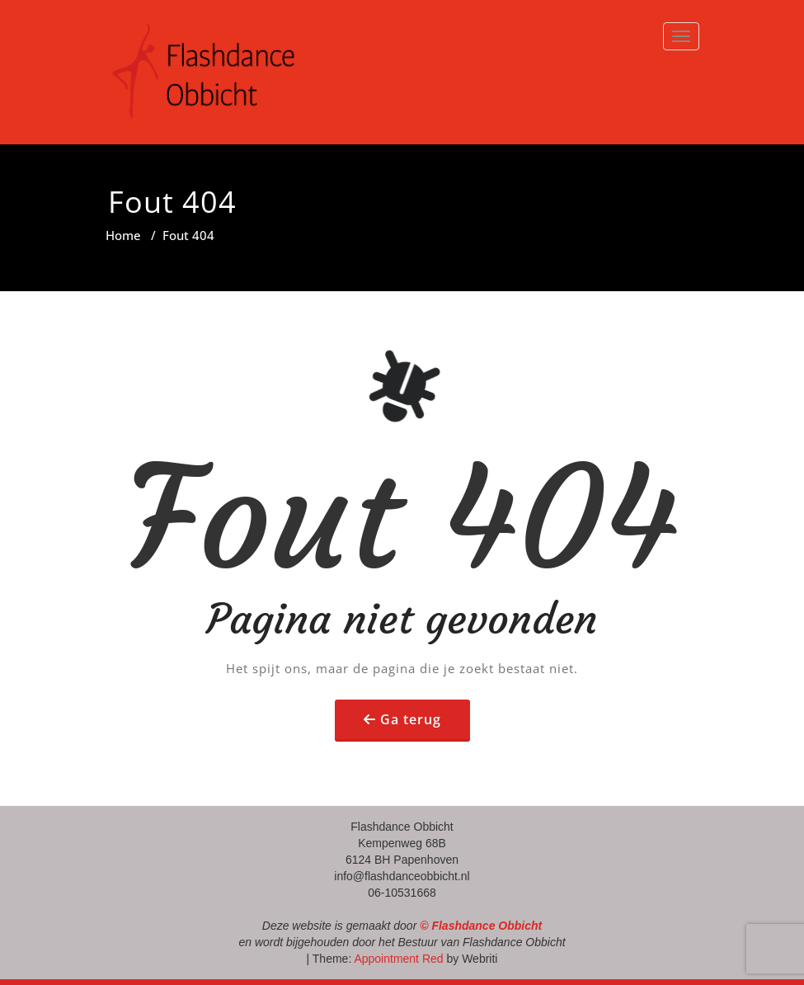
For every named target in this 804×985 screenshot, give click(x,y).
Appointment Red (397, 958)
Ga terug (410, 719)
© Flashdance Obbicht (481, 925)
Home (123, 235)
